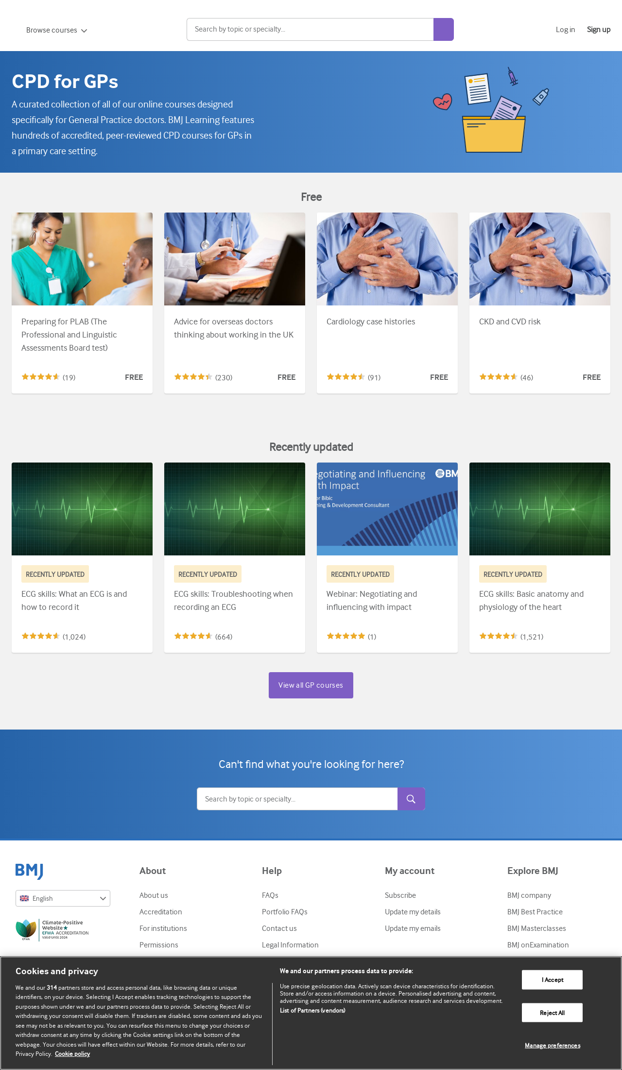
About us (153, 895)
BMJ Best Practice (535, 912)
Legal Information (290, 945)
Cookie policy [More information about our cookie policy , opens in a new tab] (72, 1053)
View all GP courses (310, 685)
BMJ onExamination (538, 945)
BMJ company (529, 895)
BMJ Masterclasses (536, 928)
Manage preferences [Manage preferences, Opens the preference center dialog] (552, 1045)
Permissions (158, 945)
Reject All (552, 1012)
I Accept (552, 979)
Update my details (413, 912)
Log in (565, 29)
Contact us (279, 928)
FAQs (270, 895)
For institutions (163, 928)
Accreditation (160, 912)
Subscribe (400, 895)
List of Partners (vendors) (312, 1010)
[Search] (340, 29)
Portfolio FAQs (285, 912)
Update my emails (413, 928)
